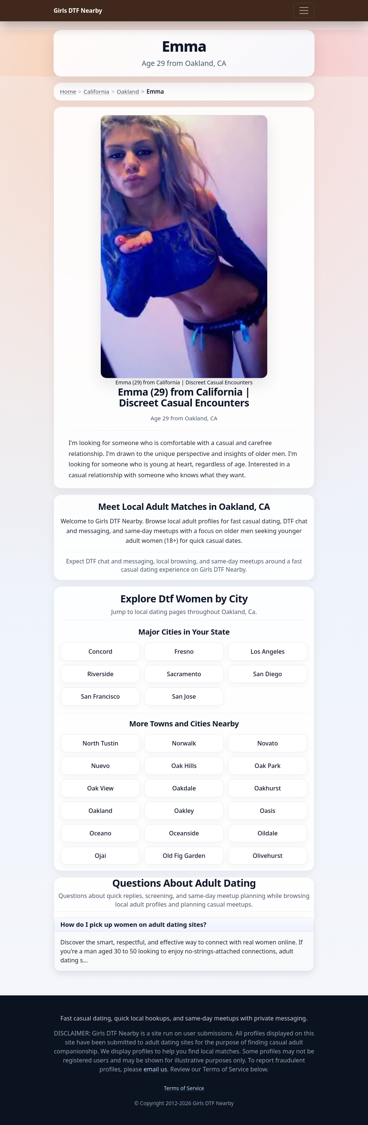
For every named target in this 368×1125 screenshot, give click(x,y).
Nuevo (100, 766)
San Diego (267, 674)
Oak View (100, 788)
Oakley (184, 811)
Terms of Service (184, 1088)
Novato (267, 743)
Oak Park (267, 766)
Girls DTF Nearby (78, 10)
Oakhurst (267, 788)
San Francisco (100, 696)
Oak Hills (184, 766)
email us (155, 1069)
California (96, 91)
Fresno (184, 651)
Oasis (267, 811)
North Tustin (100, 743)
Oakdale (184, 788)
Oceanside (184, 833)
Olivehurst (268, 856)
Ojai (100, 856)
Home (68, 91)
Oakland (128, 91)
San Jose (184, 696)
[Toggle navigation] (303, 10)
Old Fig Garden (184, 856)
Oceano (101, 833)
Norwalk (184, 743)
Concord (100, 651)
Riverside (100, 674)
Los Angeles (267, 651)
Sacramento (184, 674)
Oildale (267, 833)
